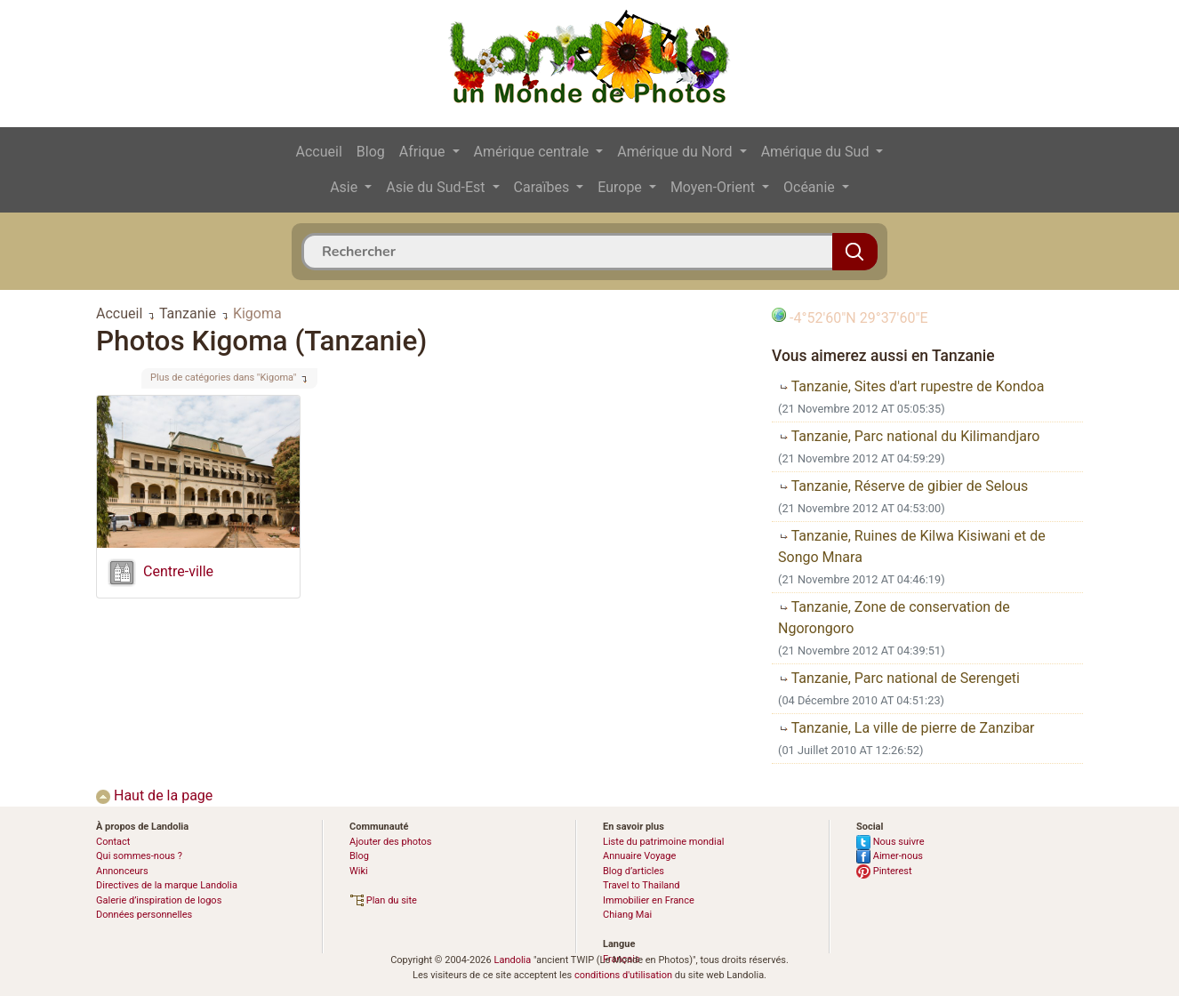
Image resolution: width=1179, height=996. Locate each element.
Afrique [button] (424, 151)
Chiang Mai (627, 914)
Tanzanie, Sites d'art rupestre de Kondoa (911, 386)
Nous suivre (890, 841)
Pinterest (884, 871)
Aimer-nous (889, 856)
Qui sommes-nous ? (139, 856)
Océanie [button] (810, 187)
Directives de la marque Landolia (166, 885)
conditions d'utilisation (623, 975)
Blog (371, 151)
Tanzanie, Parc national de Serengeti (899, 678)
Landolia (512, 960)
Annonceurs (122, 871)
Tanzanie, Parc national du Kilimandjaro (908, 436)
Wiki (358, 871)
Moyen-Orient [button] (714, 187)
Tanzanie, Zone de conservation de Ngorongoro (894, 617)
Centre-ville (178, 571)
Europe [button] (622, 187)
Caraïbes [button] (543, 187)
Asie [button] (345, 187)
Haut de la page (154, 795)
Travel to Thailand (641, 885)
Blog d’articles (633, 871)
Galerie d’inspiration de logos (158, 900)
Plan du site (383, 900)
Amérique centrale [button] (533, 151)
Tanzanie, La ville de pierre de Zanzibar (906, 727)
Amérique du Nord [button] (676, 151)
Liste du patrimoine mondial (663, 841)
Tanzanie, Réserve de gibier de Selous (903, 486)
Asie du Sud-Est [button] (437, 187)
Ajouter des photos (390, 841)
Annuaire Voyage (639, 856)
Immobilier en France (648, 900)
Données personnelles (144, 914)
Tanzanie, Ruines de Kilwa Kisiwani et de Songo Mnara (912, 546)
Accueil (319, 151)
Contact (113, 841)
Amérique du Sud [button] (817, 151)
